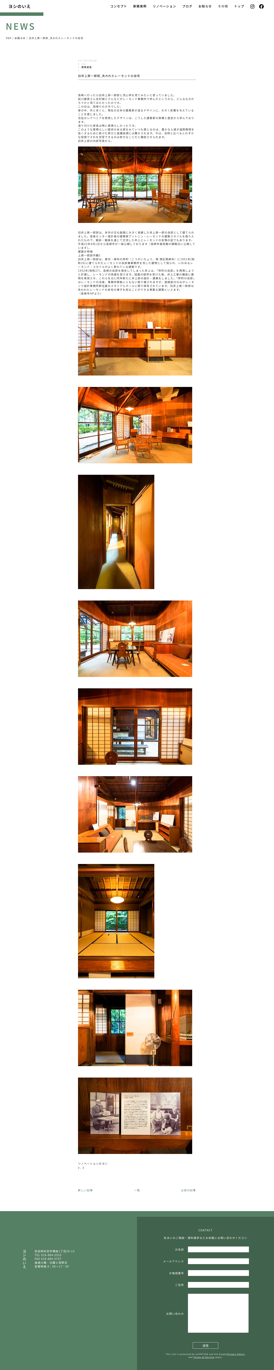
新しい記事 (85, 1190)
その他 (223, 6)
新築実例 (140, 6)
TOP (8, 38)
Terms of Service (204, 1357)
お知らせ (205, 6)
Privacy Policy (236, 1354)
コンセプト (118, 6)
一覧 (137, 1190)
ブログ (187, 6)
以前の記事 (188, 1190)
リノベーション (164, 6)
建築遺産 (86, 67)
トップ (239, 6)
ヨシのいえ (19, 6)
